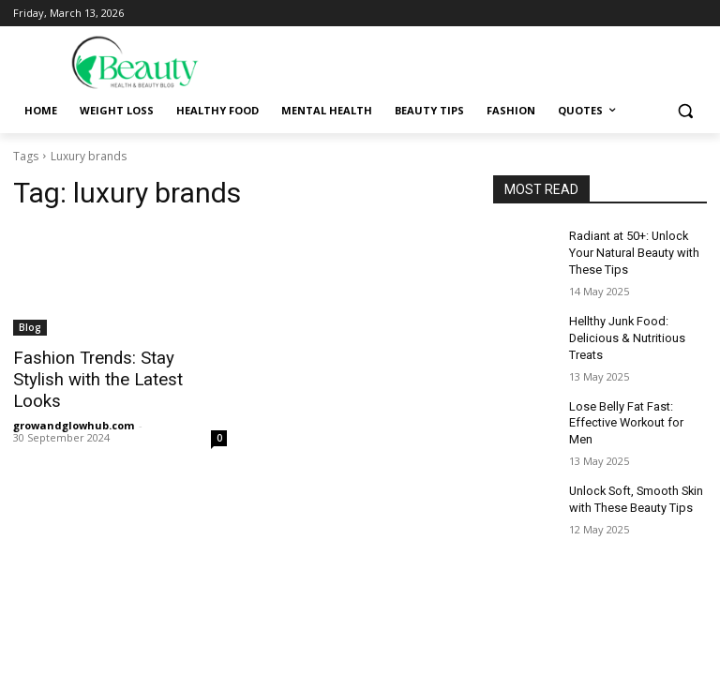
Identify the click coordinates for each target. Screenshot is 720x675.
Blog (30, 327)
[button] (685, 111)
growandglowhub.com (73, 402)
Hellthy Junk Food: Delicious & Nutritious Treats (625, 332)
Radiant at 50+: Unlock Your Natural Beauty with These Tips (633, 251)
